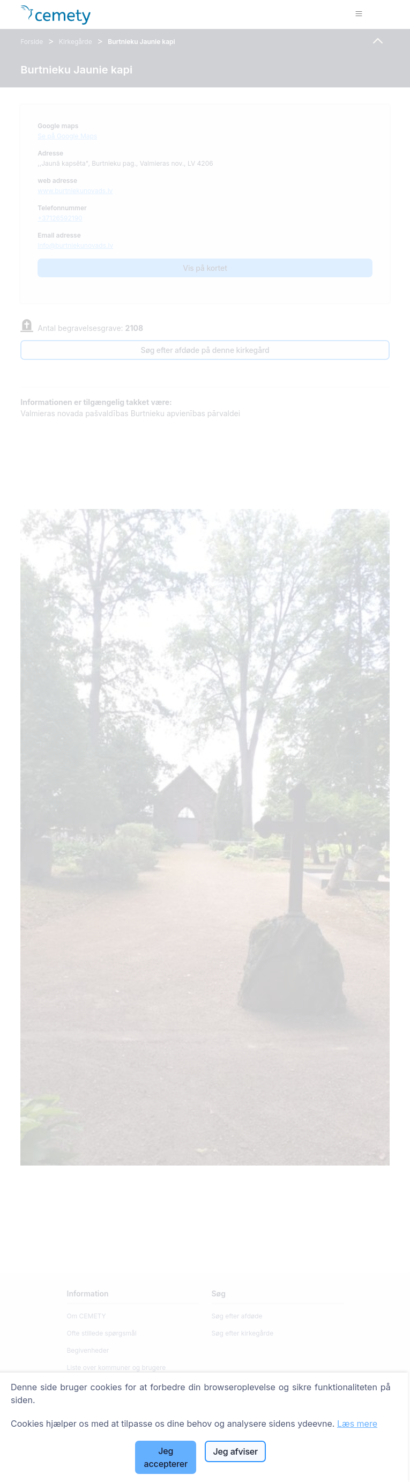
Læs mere (357, 1423)
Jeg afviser (235, 1451)
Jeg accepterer (166, 1457)
